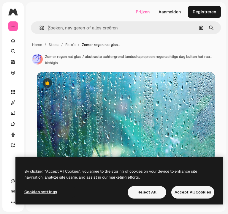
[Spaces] (16, 102)
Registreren (204, 12)
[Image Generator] (16, 113)
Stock (54, 45)
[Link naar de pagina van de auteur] (37, 59)
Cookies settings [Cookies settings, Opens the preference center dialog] (40, 191)
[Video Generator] (16, 124)
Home (37, 45)
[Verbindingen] (13, 180)
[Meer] (13, 202)
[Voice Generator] (16, 134)
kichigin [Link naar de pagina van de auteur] (51, 63)
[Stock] (13, 62)
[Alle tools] (13, 92)
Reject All (146, 192)
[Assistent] (16, 145)
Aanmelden (170, 12)
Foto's (70, 45)
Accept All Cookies (193, 192)
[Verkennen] (13, 72)
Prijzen (143, 12)
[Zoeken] (13, 51)
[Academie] (13, 191)
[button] (39, 28)
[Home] (13, 40)
